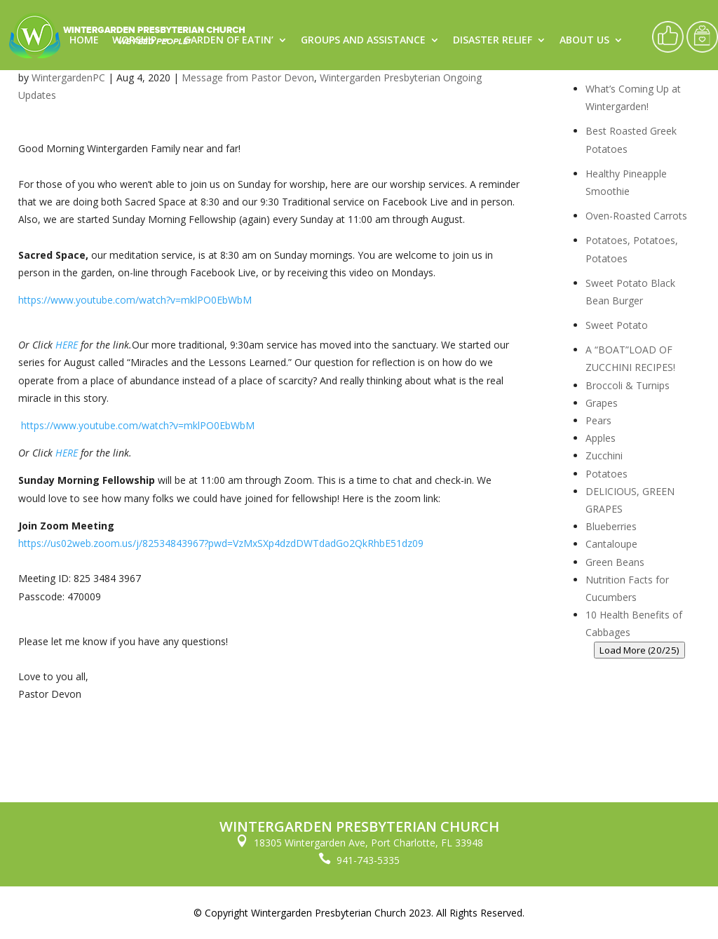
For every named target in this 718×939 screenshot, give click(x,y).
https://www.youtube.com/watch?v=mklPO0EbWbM (135, 299)
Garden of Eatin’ (228, 40)
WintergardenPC (68, 77)
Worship (134, 40)
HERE (66, 344)
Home (84, 40)
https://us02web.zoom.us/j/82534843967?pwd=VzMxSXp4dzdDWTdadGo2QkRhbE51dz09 (221, 543)
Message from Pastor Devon (248, 77)
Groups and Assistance (363, 40)
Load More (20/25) (639, 650)
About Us (584, 40)
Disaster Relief (492, 40)
